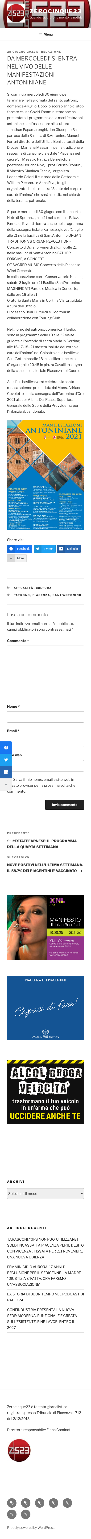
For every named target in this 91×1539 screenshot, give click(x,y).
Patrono (22, 595)
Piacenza (41, 595)
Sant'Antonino (67, 595)
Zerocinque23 (55, 11)
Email (13, 731)
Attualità (24, 588)
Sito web (14, 755)
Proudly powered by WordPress (30, 1527)
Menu (46, 34)
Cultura (44, 588)
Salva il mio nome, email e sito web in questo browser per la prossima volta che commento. (41, 785)
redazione (51, 51)
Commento (18, 641)
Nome (13, 706)
